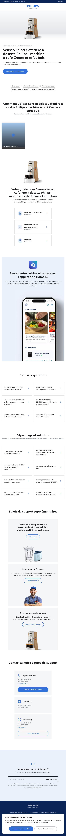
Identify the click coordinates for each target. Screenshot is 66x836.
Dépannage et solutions (20, 90)
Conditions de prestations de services (43, 812)
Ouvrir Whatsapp (33, 733)
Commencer (15, 86)
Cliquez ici (33, 537)
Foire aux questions (48, 86)
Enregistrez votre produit (15, 71)
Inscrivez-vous (51, 779)
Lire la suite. (39, 788)
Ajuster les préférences (46, 829)
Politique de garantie (33, 624)
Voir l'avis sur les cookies (40, 822)
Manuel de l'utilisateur (31, 86)
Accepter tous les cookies (21, 829)
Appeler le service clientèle (33, 689)
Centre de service (33, 580)
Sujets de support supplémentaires (43, 90)
